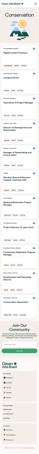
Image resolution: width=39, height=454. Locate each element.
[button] (35, 3)
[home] (12, 3)
